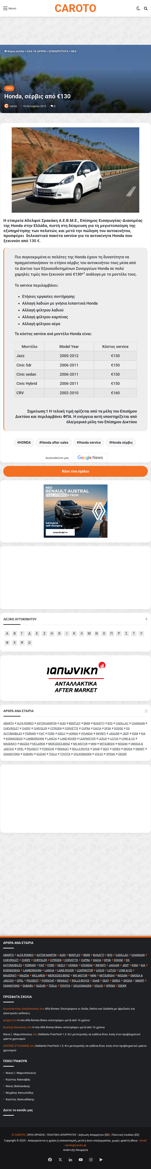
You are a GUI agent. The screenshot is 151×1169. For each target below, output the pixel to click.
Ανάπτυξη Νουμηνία (75, 1150)
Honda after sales (54, 443)
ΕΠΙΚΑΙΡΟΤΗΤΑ (58, 51)
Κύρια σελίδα (14, 51)
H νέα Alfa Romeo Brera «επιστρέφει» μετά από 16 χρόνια (53, 1020)
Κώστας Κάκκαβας (18, 1079)
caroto (13, 106)
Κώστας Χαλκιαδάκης (20, 1099)
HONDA (25, 443)
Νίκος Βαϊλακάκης (18, 1086)
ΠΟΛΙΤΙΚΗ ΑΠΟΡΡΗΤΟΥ (61, 1134)
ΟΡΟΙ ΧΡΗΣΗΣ (36, 1134)
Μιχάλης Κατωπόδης (20, 1092)
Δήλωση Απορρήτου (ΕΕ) (93, 1134)
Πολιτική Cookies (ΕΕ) (125, 1134)
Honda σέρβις (122, 443)
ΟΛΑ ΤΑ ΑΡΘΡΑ (36, 51)
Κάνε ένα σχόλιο (75, 471)
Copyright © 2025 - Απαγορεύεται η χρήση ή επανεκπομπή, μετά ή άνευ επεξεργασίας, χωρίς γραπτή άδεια (70, 1140)
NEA (73, 51)
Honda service (90, 443)
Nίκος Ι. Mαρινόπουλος (17, 1034)
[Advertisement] (75, 799)
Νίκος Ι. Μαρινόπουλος (21, 1072)
